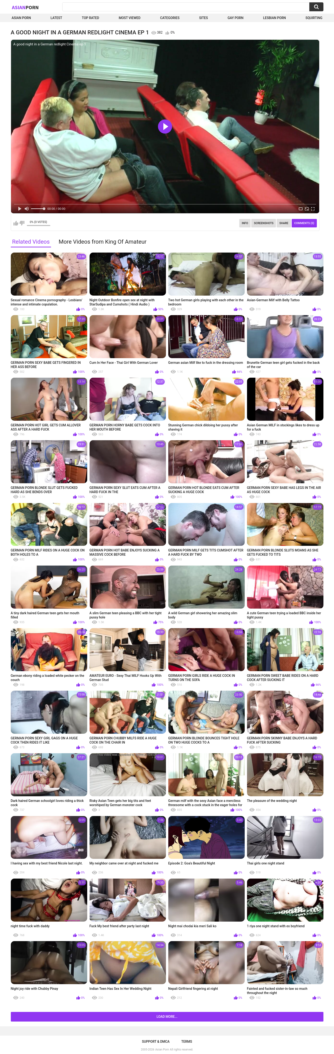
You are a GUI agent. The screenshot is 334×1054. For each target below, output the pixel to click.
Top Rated (90, 18)
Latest (56, 18)
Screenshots (263, 223)
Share (283, 223)
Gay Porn (235, 18)
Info (245, 223)
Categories (169, 18)
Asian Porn (21, 18)
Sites (203, 18)
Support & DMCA (155, 1041)
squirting (314, 18)
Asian (25, 7)
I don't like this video (22, 223)
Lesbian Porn (274, 18)
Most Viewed (129, 18)
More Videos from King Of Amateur (102, 241)
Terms (186, 1041)
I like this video (15, 223)
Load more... (167, 1016)
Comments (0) (304, 223)
